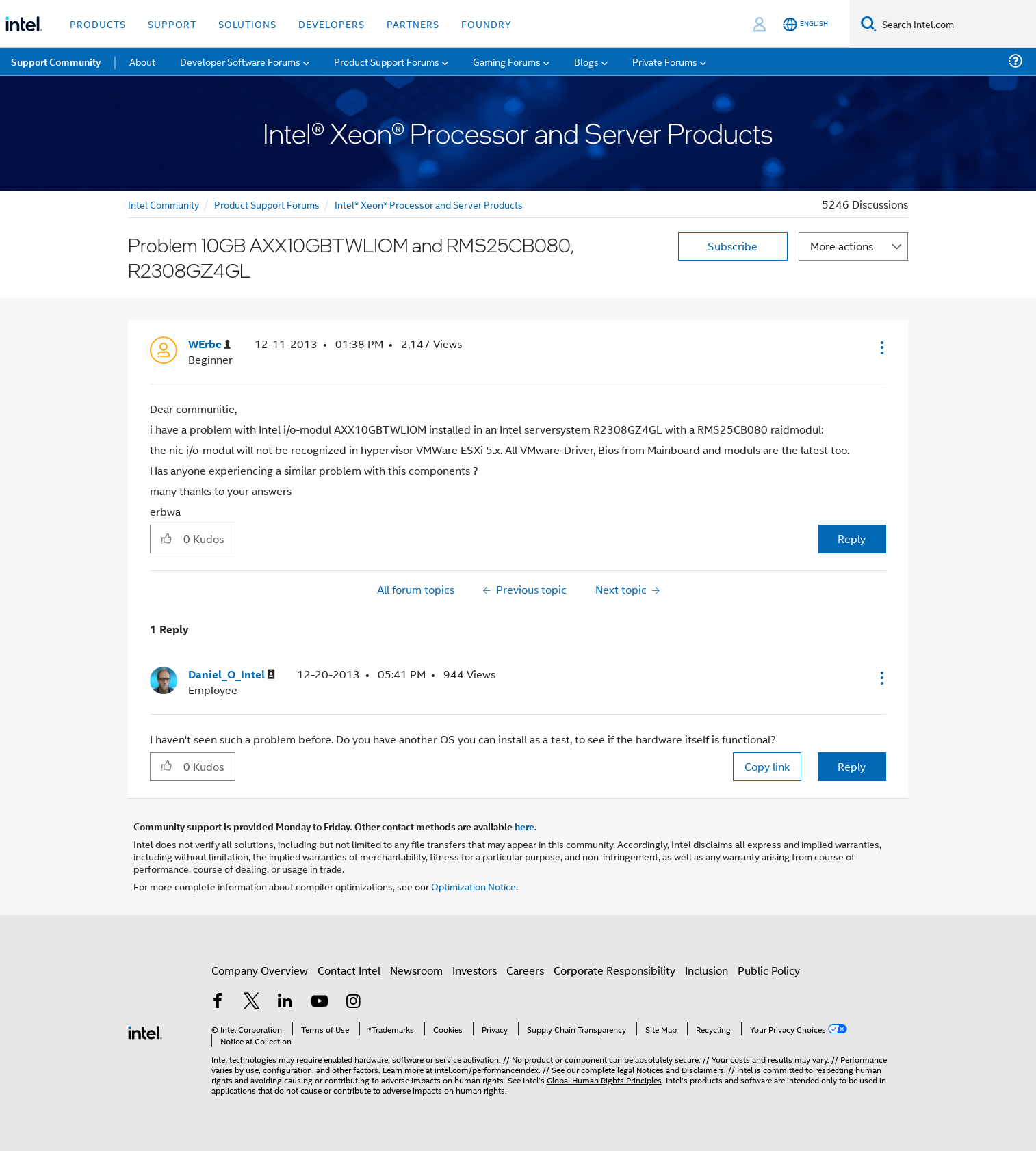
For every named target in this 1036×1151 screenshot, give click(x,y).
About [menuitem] (142, 61)
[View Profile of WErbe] (209, 344)
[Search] (869, 23)
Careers (525, 970)
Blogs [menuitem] (586, 61)
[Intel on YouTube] (319, 1002)
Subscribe (732, 246)
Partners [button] (413, 23)
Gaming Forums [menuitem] (507, 61)
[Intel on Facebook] (217, 1002)
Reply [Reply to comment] (852, 766)
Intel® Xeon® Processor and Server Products (429, 204)
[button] (880, 347)
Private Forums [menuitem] (664, 61)
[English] (805, 24)
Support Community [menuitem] (56, 61)
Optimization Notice (473, 886)
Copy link (767, 766)
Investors (474, 970)
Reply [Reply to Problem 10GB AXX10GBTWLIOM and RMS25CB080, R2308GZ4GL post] (852, 538)
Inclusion (706, 970)
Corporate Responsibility (614, 970)
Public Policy (769, 970)
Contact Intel (349, 970)
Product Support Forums (267, 204)
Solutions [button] (247, 23)
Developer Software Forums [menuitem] (240, 61)
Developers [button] (331, 23)
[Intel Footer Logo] (145, 1031)
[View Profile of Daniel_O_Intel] (231, 675)
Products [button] (98, 23)
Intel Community (163, 204)
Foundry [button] (486, 23)
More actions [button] (841, 246)
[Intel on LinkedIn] (285, 1002)
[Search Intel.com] (956, 24)
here (524, 826)
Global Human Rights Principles (604, 1079)
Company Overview (259, 970)
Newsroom (416, 970)
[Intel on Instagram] (353, 1002)
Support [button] (172, 23)
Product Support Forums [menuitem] (386, 61)
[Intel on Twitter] (251, 1002)
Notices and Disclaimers (680, 1069)
